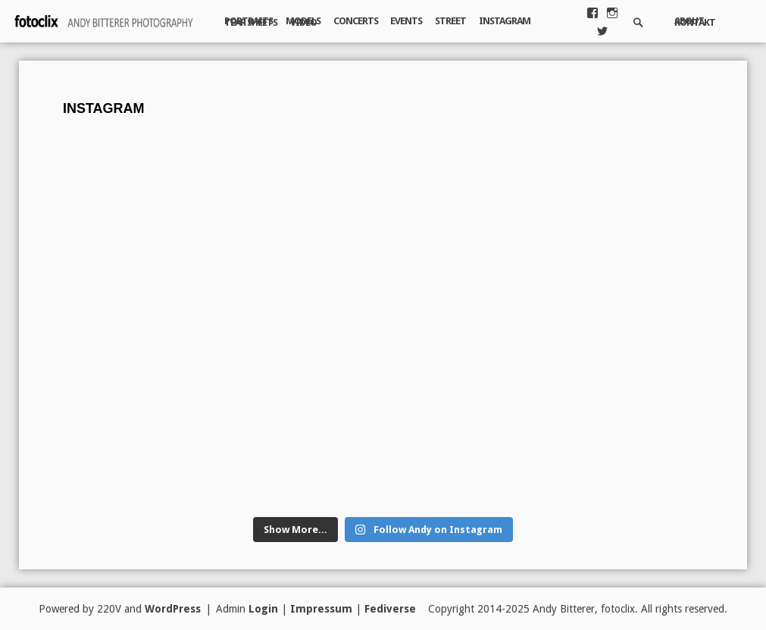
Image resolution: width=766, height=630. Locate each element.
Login (263, 609)
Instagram (504, 21)
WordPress (173, 609)
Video (303, 22)
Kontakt (694, 22)
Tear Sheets (250, 22)
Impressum (321, 609)
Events (406, 21)
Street (450, 21)
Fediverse (390, 609)
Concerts (355, 21)
